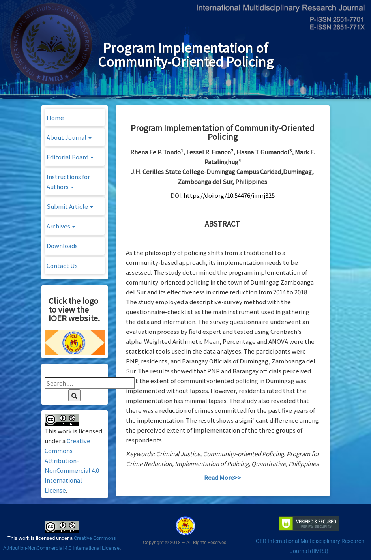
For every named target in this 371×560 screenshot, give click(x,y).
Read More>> (222, 477)
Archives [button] (61, 226)
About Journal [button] (69, 137)
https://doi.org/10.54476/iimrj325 (229, 195)
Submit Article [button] (70, 206)
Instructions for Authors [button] (68, 181)
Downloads (62, 246)
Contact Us (62, 265)
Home (55, 117)
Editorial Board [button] (70, 157)
